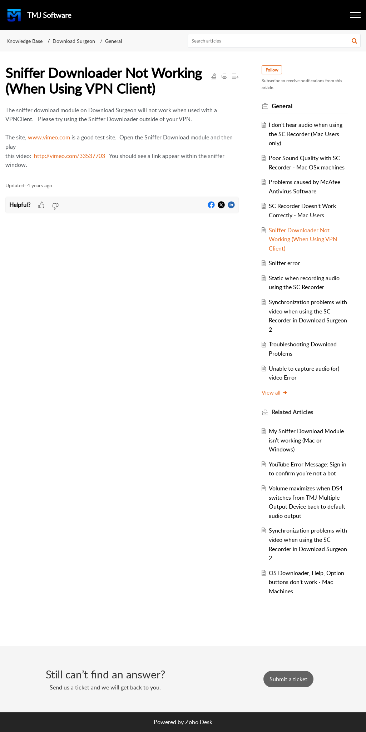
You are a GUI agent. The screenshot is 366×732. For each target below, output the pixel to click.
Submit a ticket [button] (288, 679)
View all (275, 392)
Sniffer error (284, 263)
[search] (274, 41)
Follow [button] (272, 70)
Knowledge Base (24, 41)
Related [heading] (292, 412)
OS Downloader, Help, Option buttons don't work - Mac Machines (306, 582)
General (113, 41)
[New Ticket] (288, 679)
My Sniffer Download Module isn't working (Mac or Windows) (306, 440)
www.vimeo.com (49, 137)
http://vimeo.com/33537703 (69, 156)
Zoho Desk (198, 722)
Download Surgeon (74, 41)
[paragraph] (122, 138)
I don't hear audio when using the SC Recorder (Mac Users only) (305, 134)
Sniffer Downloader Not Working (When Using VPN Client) (303, 239)
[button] (355, 15)
